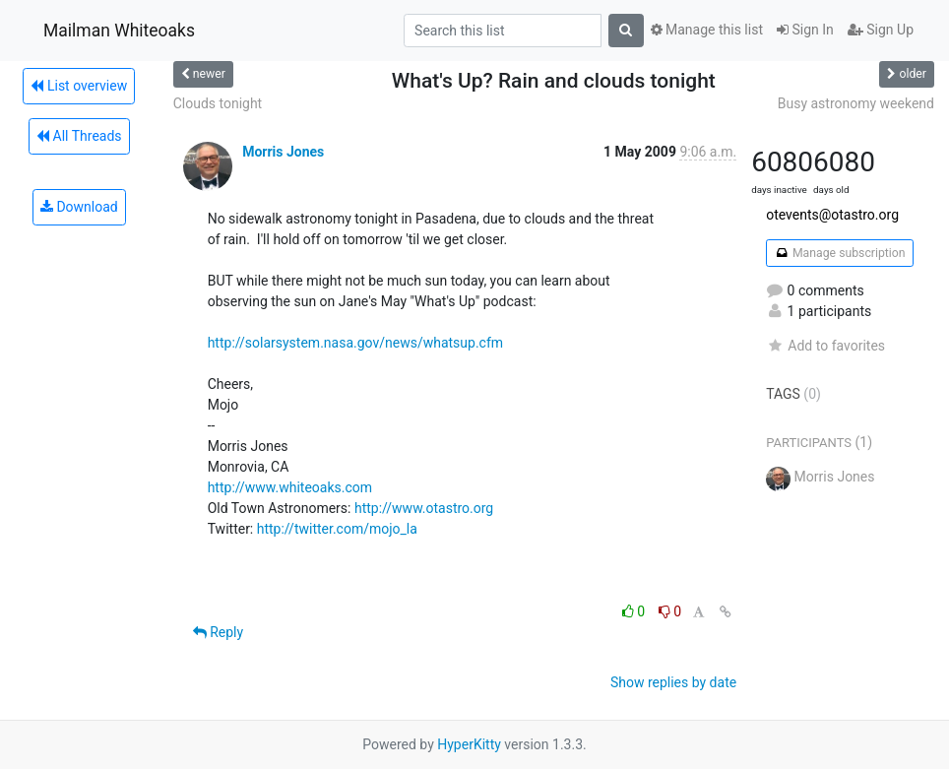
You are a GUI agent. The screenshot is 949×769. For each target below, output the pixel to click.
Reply (218, 632)
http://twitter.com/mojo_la (337, 529)
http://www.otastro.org (423, 508)
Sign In (805, 29)
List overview (79, 86)
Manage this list (707, 29)
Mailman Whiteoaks (119, 30)
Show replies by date (673, 682)
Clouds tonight (218, 103)
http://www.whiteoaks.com (290, 487)
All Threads (78, 136)
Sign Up (881, 29)
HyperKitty (469, 744)
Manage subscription (839, 253)
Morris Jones (283, 152)
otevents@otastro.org (832, 215)
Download (79, 207)
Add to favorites (825, 345)
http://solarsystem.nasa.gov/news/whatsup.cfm (355, 343)
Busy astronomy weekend (856, 103)
